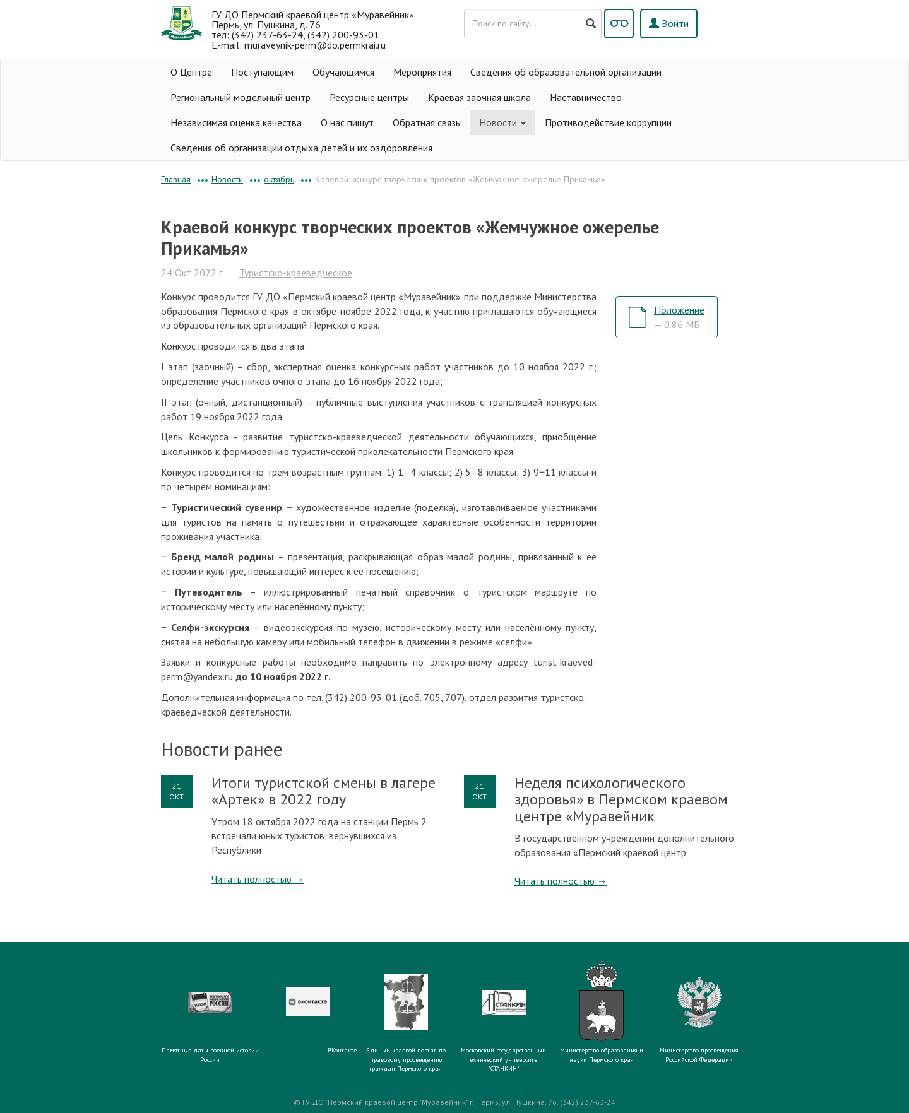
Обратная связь (426, 122)
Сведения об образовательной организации (566, 72)
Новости (502, 122)
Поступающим (262, 72)
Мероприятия (422, 72)
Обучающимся (343, 72)
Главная (176, 179)
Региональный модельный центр (240, 97)
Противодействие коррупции (608, 122)
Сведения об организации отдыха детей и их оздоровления (301, 147)
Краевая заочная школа (479, 97)
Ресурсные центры (369, 97)
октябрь (279, 179)
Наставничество (586, 97)
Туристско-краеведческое (295, 272)
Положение (679, 317)
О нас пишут (347, 122)
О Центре (191, 72)
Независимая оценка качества (236, 122)
